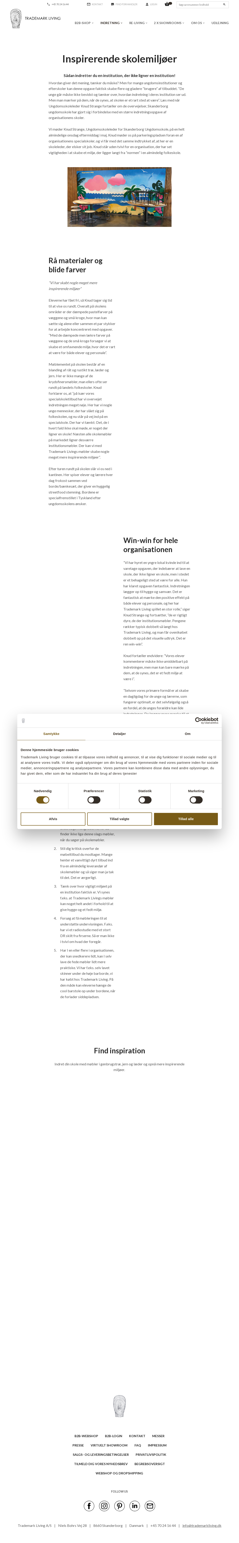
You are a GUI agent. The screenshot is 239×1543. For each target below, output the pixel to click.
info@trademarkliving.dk (202, 1525)
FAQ (137, 1445)
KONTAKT (137, 1436)
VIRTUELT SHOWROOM (109, 1445)
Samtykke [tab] (51, 734)
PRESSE (78, 1445)
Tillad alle (186, 819)
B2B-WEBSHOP (86, 1436)
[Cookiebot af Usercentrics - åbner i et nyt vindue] (198, 720)
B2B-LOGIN (113, 1436)
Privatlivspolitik (151, 1454)
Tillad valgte (119, 819)
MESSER (158, 1436)
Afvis (53, 819)
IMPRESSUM (157, 1445)
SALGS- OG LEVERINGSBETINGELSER (101, 1454)
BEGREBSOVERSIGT (149, 1464)
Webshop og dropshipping (119, 1473)
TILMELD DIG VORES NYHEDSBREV (101, 1464)
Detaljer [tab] (119, 734)
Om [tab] (187, 734)
